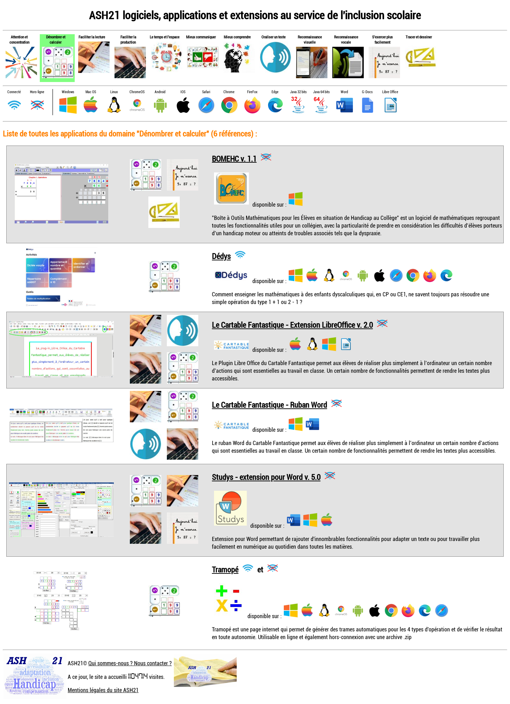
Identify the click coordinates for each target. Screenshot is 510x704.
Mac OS (91, 92)
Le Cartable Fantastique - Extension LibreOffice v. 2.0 (292, 324)
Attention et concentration (19, 39)
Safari (206, 92)
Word (344, 92)
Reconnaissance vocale (346, 39)
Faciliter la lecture (92, 36)
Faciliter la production (128, 39)
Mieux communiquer (201, 36)
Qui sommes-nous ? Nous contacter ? (130, 663)
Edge (275, 92)
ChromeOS (137, 92)
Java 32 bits (298, 92)
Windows (68, 92)
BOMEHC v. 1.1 (234, 158)
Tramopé (225, 569)
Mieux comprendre (237, 36)
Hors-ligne (37, 92)
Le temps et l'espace (164, 36)
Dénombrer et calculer (55, 39)
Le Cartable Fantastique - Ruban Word (269, 404)
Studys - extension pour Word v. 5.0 (266, 477)
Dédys (221, 256)
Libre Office (390, 92)
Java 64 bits (321, 92)
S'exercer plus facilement (382, 39)
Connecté (14, 92)
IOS (182, 92)
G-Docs (367, 92)
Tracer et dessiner (419, 36)
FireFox (252, 92)
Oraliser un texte (273, 36)
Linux (114, 92)
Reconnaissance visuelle (310, 39)
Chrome (229, 92)
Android (160, 92)
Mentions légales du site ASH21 (103, 690)
